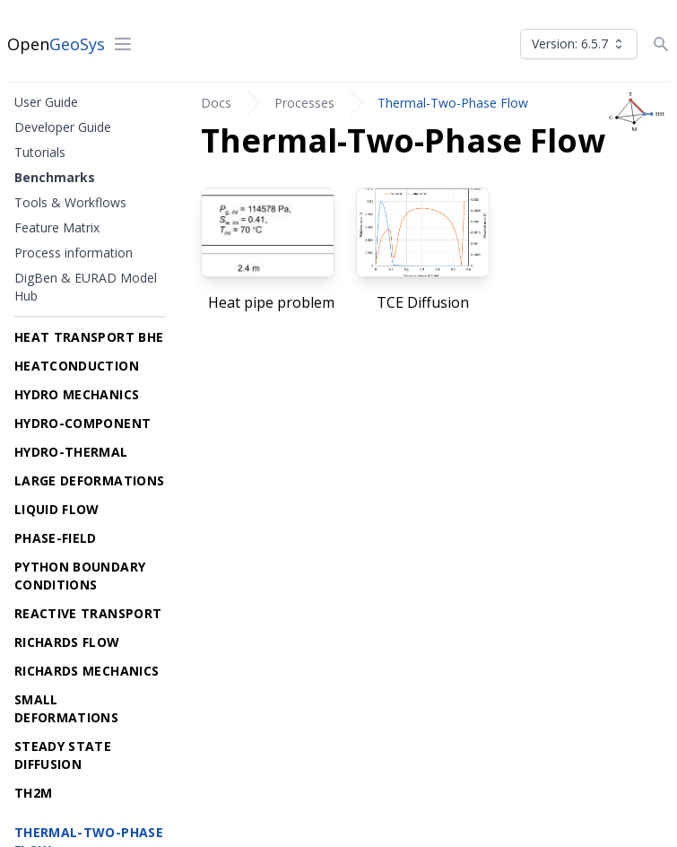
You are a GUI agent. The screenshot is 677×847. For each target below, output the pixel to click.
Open (56, 44)
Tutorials (39, 152)
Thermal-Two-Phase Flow (453, 102)
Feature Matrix (57, 227)
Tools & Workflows (70, 202)
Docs (216, 102)
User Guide (46, 101)
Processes (304, 102)
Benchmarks (54, 177)
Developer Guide (62, 126)
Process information (73, 252)
